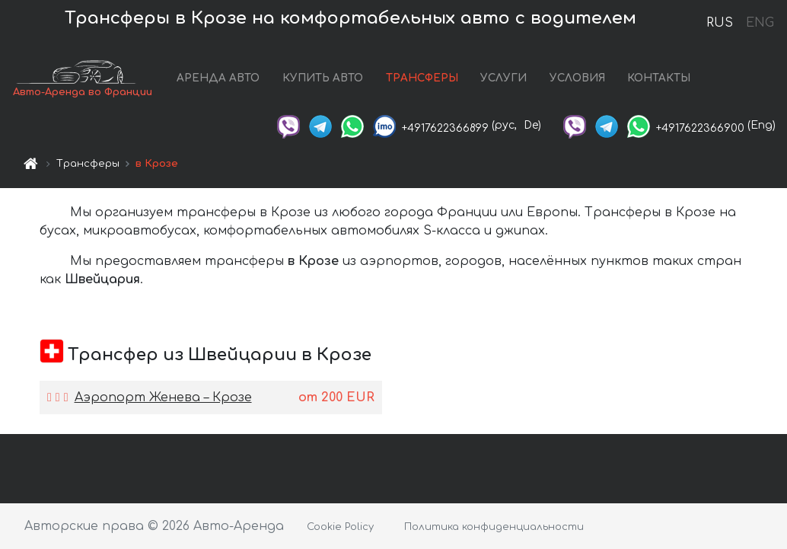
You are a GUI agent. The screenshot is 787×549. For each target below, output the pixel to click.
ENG (759, 23)
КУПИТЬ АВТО (322, 78)
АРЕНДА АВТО (218, 78)
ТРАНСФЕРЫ (422, 78)
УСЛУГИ (503, 78)
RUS (719, 23)
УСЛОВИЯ (577, 78)
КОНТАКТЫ (658, 78)
